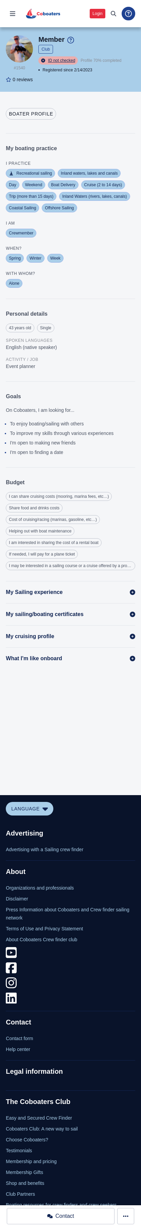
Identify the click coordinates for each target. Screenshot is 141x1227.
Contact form (19, 1038)
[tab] (31, 114)
